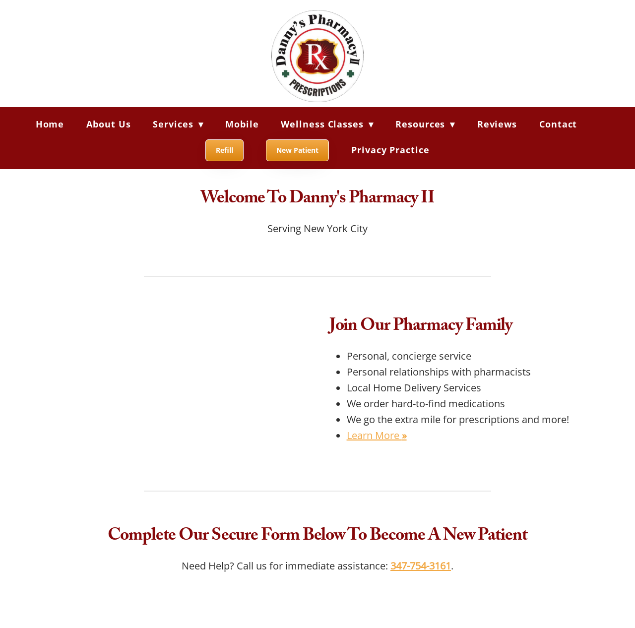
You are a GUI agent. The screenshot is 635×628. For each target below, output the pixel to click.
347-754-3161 (420, 565)
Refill (224, 150)
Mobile (241, 124)
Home (50, 124)
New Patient (297, 150)
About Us (108, 124)
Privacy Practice (390, 149)
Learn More (377, 435)
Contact (558, 124)
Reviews (497, 124)
